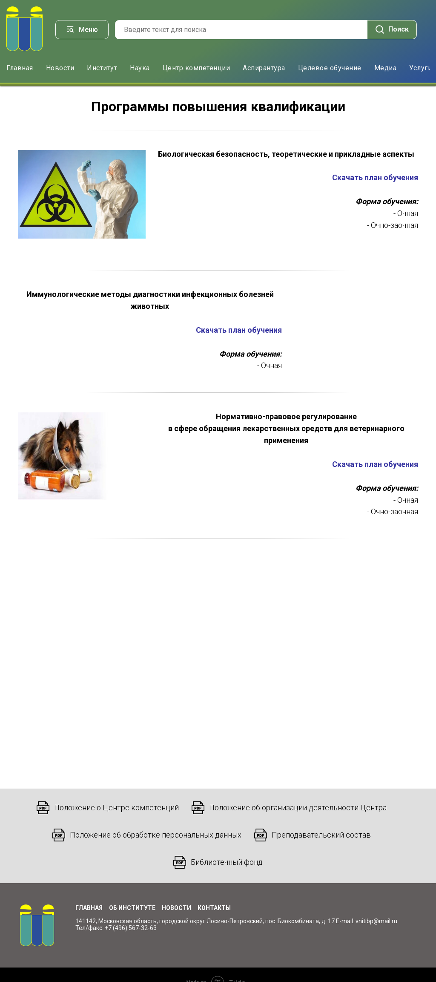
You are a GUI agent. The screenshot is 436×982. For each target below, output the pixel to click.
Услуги (420, 67)
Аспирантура (264, 67)
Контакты (214, 907)
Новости (60, 67)
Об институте (132, 907)
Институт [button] (102, 67)
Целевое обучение (329, 67)
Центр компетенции (196, 67)
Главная (19, 67)
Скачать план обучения (375, 177)
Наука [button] (140, 67)
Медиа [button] (385, 67)
